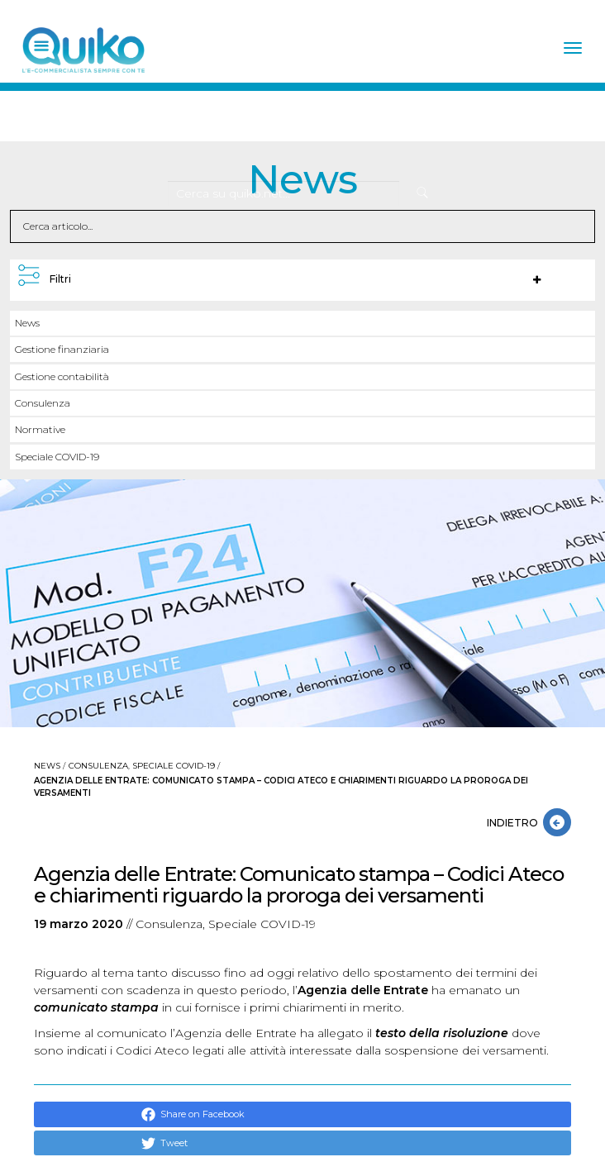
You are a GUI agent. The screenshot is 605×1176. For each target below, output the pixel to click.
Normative (40, 429)
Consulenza (42, 403)
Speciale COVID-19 (57, 456)
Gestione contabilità (62, 376)
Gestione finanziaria (62, 349)
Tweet (164, 1143)
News (27, 323)
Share (164, 1114)
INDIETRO (515, 823)
